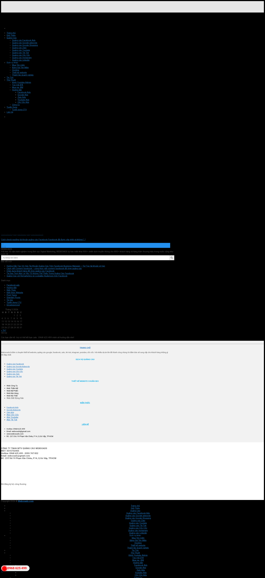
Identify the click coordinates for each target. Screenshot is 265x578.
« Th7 (3, 330)
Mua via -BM (17, 87)
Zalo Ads (22, 97)
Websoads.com (26, 501)
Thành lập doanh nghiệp (23, 75)
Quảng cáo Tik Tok (20, 52)
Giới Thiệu (11, 35)
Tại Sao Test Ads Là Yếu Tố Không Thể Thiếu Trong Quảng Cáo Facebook (40, 273)
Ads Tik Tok (12, 419)
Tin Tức (10, 77)
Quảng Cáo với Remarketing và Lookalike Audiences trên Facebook (37, 276)
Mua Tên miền (18, 65)
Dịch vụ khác (12, 62)
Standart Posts (13, 297)
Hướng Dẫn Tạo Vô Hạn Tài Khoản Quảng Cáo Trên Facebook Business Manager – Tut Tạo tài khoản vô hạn (56, 266)
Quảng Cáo (12, 38)
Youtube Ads (23, 100)
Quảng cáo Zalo (19, 48)
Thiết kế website (19, 72)
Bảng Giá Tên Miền (20, 67)
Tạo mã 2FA (17, 85)
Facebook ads (13, 285)
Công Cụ (16, 104)
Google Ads (23, 95)
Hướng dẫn (17, 90)
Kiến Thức (11, 290)
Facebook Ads (24, 92)
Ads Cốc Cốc (13, 415)
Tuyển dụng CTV (14, 302)
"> (4, 570)
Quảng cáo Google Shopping (25, 45)
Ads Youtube (12, 417)
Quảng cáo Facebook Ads (23, 40)
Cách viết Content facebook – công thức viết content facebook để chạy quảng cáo (44, 268)
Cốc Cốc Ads (23, 102)
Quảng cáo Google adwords (24, 43)
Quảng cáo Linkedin (21, 60)
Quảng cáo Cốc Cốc (21, 55)
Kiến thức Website (15, 292)
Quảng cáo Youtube (21, 50)
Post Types (12, 295)
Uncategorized (13, 305)
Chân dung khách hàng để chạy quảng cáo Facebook (30, 271)
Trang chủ (11, 33)
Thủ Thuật (11, 80)
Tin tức (10, 300)
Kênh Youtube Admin (21, 82)
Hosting (15, 70)
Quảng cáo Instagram (22, 57)
